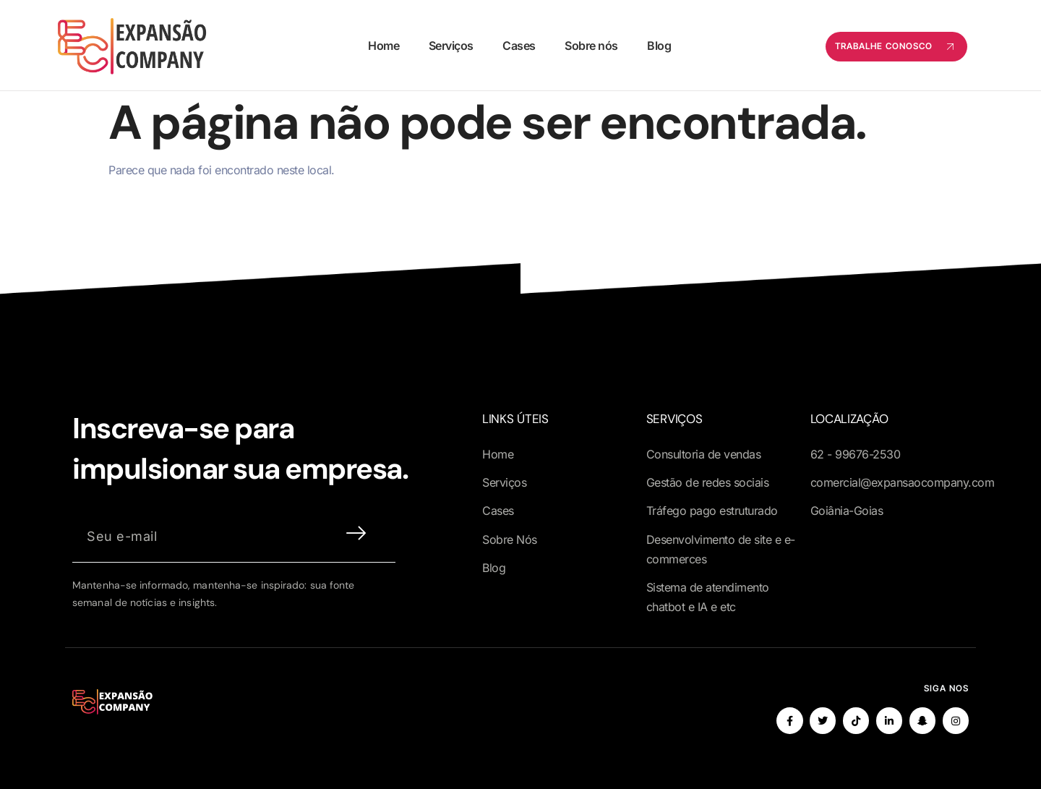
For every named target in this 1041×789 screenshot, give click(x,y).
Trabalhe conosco (896, 47)
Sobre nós (590, 45)
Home (383, 45)
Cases (518, 45)
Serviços (450, 45)
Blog (657, 45)
